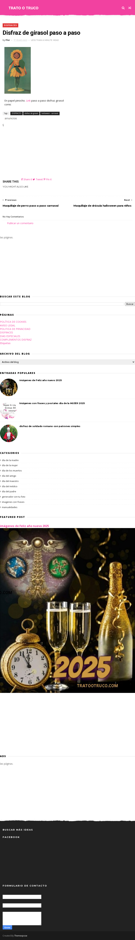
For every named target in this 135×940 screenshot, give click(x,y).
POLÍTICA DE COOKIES (13, 321)
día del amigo (9, 475)
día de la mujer (10, 465)
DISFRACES (10, 25)
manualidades (9, 507)
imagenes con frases (13, 501)
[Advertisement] (67, 152)
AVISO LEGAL (7, 325)
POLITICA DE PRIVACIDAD (15, 329)
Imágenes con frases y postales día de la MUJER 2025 (52, 403)
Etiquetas (5, 343)
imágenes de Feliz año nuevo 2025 (40, 380)
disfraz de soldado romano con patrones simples (49, 426)
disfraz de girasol (31, 113)
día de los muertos (12, 470)
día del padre (9, 491)
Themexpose (20, 935)
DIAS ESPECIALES (10, 336)
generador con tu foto (13, 496)
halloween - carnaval (49, 113)
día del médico (9, 486)
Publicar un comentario (20, 223)
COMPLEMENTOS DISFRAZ (16, 339)
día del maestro (10, 481)
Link (28, 100)
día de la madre (10, 460)
